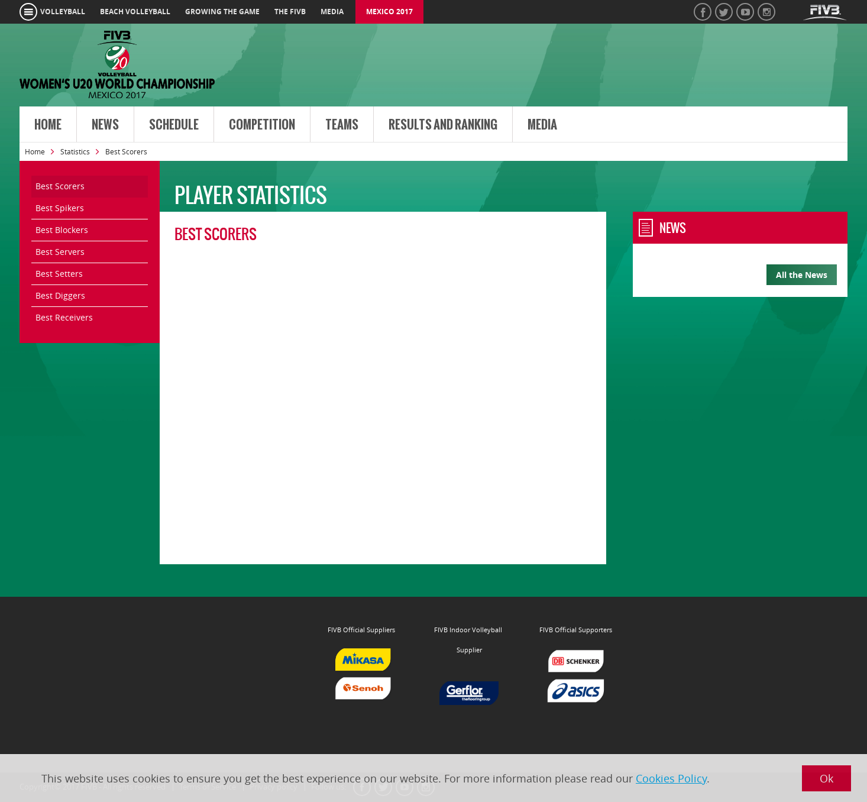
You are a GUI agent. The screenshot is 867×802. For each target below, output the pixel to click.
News (105, 125)
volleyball (62, 12)
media (332, 12)
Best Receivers (64, 317)
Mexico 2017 (389, 12)
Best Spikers (59, 208)
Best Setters (59, 273)
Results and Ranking (443, 125)
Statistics (75, 151)
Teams (341, 125)
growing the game (222, 12)
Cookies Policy (671, 778)
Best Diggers (60, 295)
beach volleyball (135, 12)
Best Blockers (61, 229)
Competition (262, 125)
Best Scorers (60, 186)
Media (542, 125)
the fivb (290, 12)
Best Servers (60, 251)
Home (48, 125)
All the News (801, 274)
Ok (826, 778)
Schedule (174, 125)
